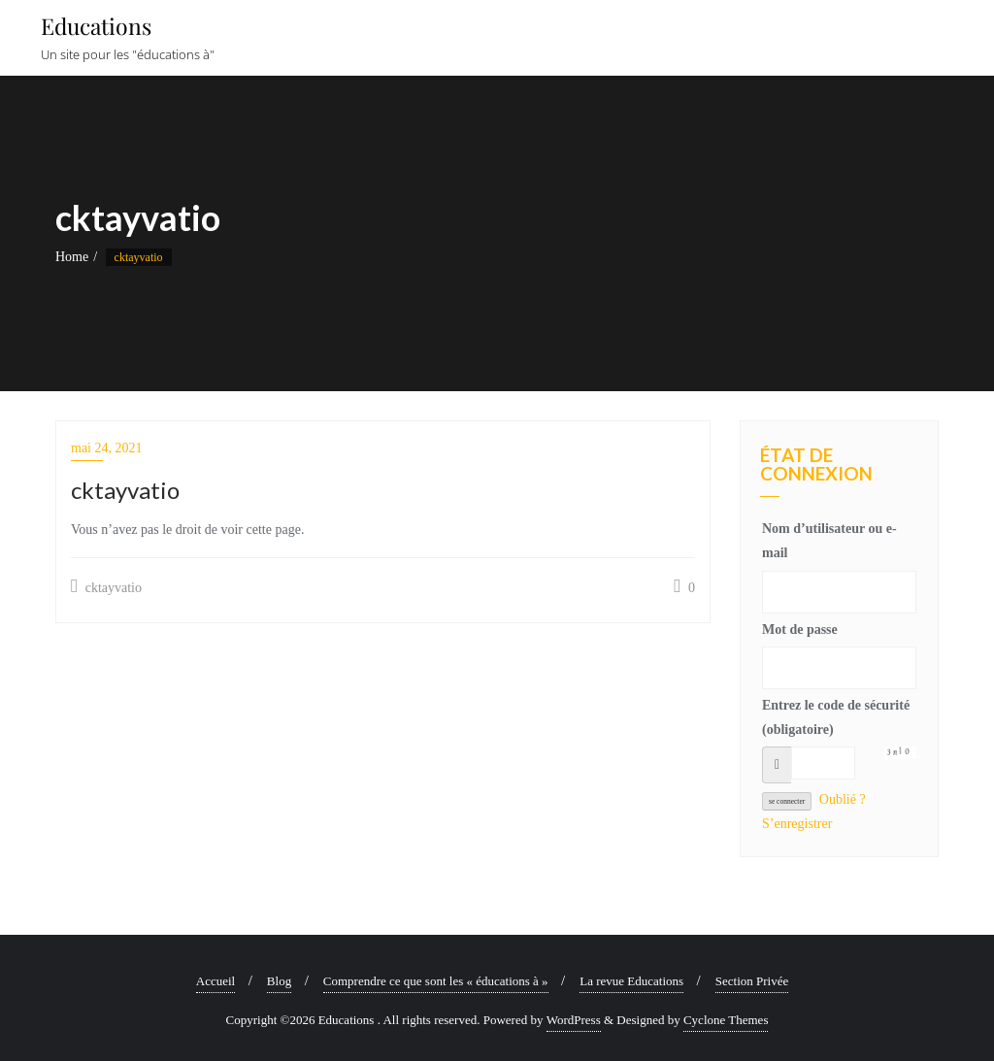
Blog (279, 981)
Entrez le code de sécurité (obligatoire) (836, 717)
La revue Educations (631, 981)
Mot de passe (800, 629)
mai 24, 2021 (107, 448)
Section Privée (751, 981)
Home (71, 256)
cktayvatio (106, 586)
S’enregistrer (797, 823)
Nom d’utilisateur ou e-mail (829, 540)
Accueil (215, 981)
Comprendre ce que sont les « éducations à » (435, 981)
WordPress (574, 1019)
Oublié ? (842, 799)
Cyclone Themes (726, 1019)
